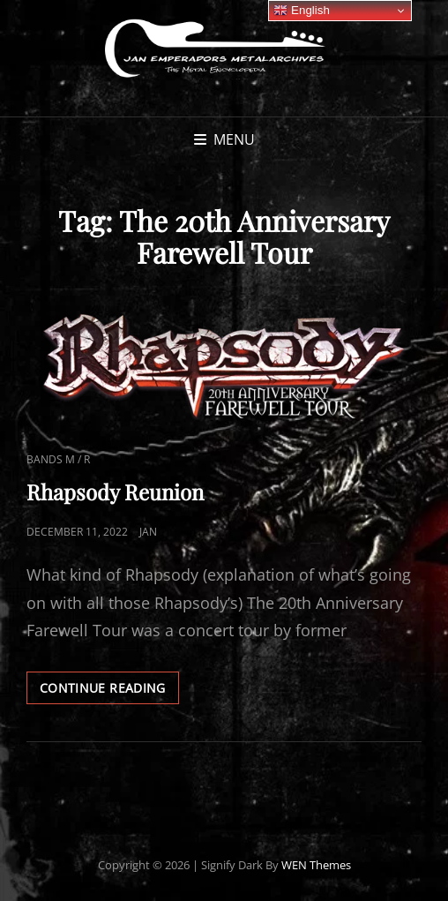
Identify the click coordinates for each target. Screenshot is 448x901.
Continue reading (109, 691)
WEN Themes (316, 865)
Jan (148, 531)
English (301, 11)
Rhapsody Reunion (115, 491)
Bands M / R (58, 459)
